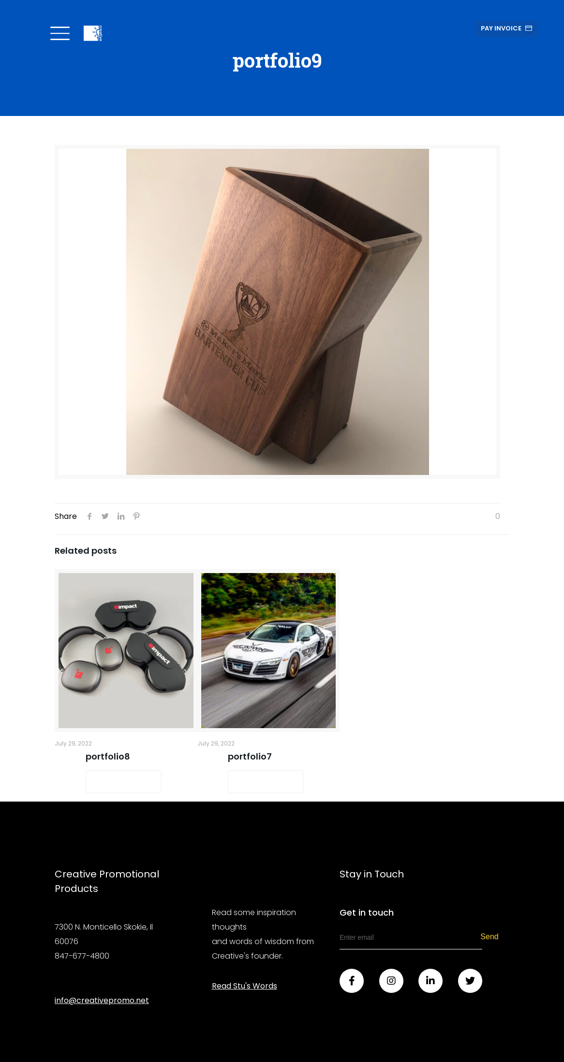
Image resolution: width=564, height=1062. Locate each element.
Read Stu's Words (244, 985)
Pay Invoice (501, 28)
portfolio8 (108, 756)
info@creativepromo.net (102, 1000)
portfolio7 (250, 756)
